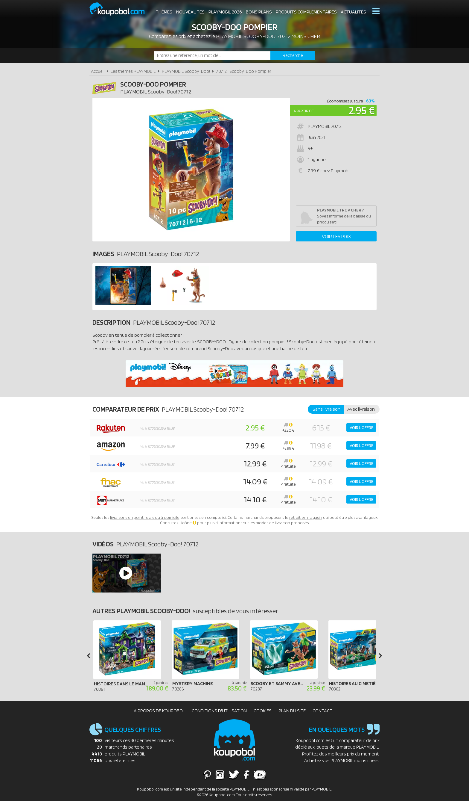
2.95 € (362, 110)
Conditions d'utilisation (219, 711)
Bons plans (259, 12)
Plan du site (292, 711)
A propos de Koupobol (159, 711)
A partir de (303, 110)
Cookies (263, 711)
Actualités (353, 12)
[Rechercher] (292, 55)
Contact (322, 711)
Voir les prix (336, 236)
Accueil (97, 71)
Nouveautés (190, 12)
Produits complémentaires (306, 12)
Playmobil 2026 (225, 12)
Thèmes (164, 12)
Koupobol (120, 9)
